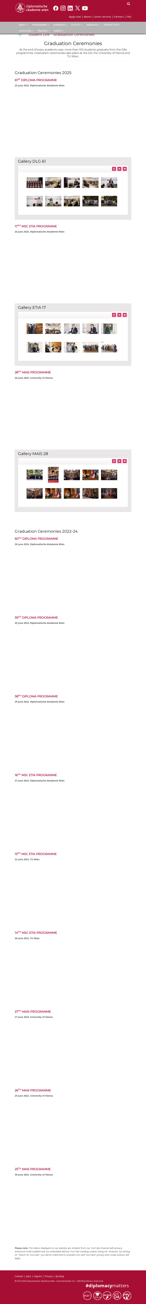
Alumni (87, 16)
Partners (119, 16)
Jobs (28, 1276)
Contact (19, 1276)
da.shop (59, 1276)
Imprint (38, 1276)
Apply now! (75, 16)
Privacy (49, 1276)
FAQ (129, 16)
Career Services (102, 16)
